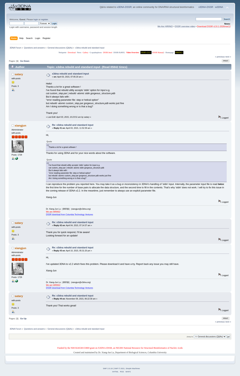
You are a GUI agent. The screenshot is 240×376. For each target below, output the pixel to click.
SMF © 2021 (119, 368)
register (44, 19)
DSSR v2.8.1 (146, 52)
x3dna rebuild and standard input (70, 73)
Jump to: (190, 337)
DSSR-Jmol (107, 52)
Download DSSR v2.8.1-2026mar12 (213, 26)
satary (19, 74)
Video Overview (132, 52)
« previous (220, 57)
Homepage (169, 52)
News (79, 52)
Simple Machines (133, 368)
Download (72, 52)
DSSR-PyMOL (119, 52)
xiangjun (20, 125)
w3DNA (219, 7)
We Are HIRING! (165, 26)
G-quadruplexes (96, 52)
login (36, 19)
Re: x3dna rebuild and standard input (72, 125)
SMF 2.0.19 (108, 368)
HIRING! (179, 52)
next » (228, 57)
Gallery (85, 52)
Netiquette (62, 52)
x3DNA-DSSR (124, 7)
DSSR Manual (158, 52)
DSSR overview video (185, 26)
